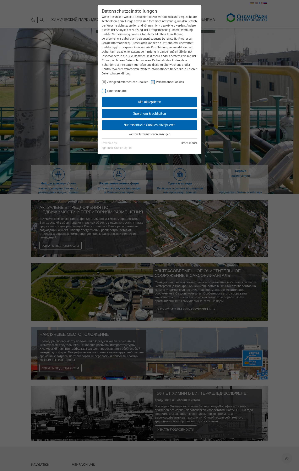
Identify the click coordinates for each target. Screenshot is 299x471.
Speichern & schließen (149, 113)
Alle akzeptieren (149, 102)
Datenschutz (189, 143)
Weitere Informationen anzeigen (149, 134)
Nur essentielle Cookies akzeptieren (149, 125)
